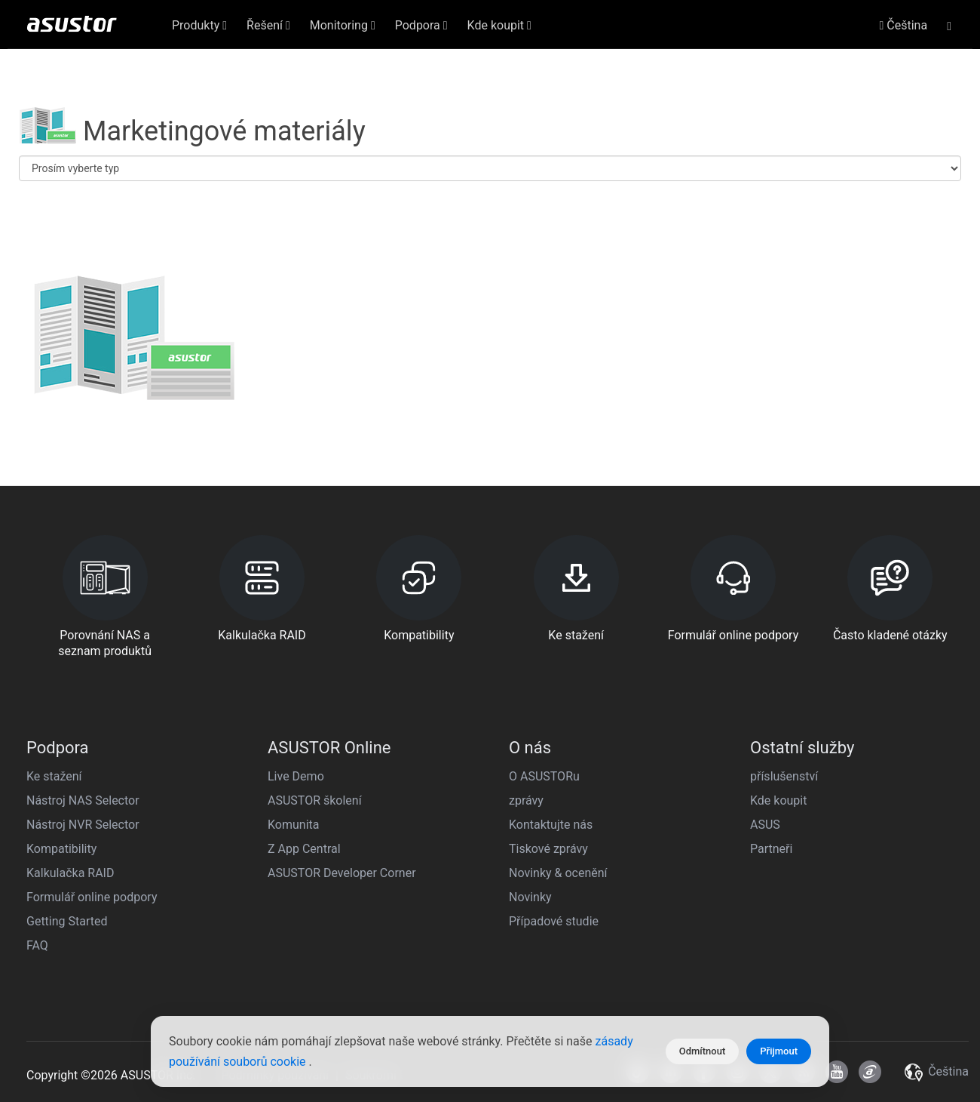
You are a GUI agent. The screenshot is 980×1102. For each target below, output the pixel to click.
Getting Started (67, 921)
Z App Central (304, 849)
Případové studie (554, 921)
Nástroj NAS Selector (82, 800)
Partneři (771, 849)
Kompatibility (61, 849)
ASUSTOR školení (315, 800)
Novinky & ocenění (558, 873)
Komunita (293, 824)
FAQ (37, 945)
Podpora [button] (421, 25)
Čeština (904, 25)
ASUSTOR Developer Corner (342, 873)
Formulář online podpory (91, 897)
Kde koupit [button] (499, 25)
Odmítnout (702, 1051)
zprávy (526, 800)
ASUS (765, 824)
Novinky (530, 897)
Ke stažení (54, 776)
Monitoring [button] (342, 25)
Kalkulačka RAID (70, 873)
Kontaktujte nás (551, 824)
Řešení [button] (268, 25)
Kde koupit (778, 800)
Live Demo (296, 776)
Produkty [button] (199, 25)
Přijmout (779, 1051)
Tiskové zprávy (548, 849)
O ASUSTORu (544, 776)
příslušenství (784, 776)
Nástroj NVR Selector (82, 824)
